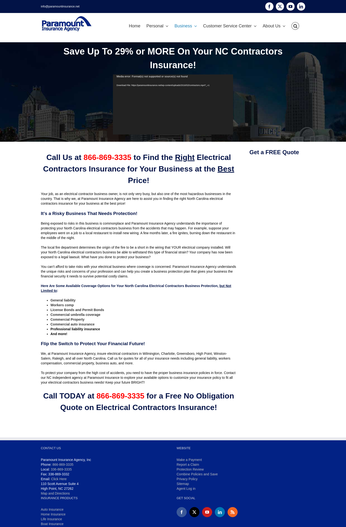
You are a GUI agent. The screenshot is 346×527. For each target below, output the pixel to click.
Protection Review (190, 469)
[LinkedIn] (220, 512)
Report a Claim (188, 464)
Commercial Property (67, 319)
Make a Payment (189, 460)
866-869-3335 (62, 464)
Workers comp (62, 305)
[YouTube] (207, 512)
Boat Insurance (52, 524)
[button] (295, 26)
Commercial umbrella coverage (75, 315)
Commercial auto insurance (72, 324)
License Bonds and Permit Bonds (77, 310)
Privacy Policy (187, 479)
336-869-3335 (61, 469)
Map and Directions (55, 493)
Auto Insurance (52, 509)
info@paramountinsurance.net (60, 6)
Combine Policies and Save (197, 474)
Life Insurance (51, 519)
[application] (173, 104)
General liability (62, 300)
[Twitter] (194, 512)
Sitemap (183, 484)
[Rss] (233, 512)
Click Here (59, 479)
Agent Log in (186, 488)
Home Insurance (53, 514)
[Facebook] (182, 512)
